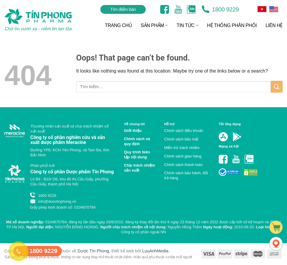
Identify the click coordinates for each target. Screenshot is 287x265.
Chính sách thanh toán (183, 164)
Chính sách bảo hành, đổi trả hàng (186, 175)
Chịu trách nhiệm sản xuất (139, 167)
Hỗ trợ (169, 124)
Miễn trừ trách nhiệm (182, 147)
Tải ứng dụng (230, 124)
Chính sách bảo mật (181, 139)
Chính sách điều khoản (183, 130)
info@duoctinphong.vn (53, 201)
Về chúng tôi (134, 124)
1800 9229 (220, 9)
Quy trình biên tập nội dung (137, 154)
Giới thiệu (133, 130)
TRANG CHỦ (118, 25)
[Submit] (277, 86)
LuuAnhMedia (155, 251)
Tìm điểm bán (123, 9)
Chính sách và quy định (137, 141)
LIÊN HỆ (274, 25)
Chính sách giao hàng (182, 156)
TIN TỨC (187, 25)
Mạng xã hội (229, 146)
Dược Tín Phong (93, 251)
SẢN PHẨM (154, 25)
